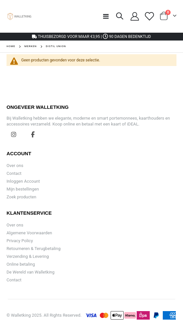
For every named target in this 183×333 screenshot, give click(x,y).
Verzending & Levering (28, 256)
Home (11, 46)
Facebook (32, 134)
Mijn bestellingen (23, 189)
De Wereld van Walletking (30, 272)
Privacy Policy (20, 240)
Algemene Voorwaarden (29, 232)
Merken (30, 46)
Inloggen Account (23, 181)
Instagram (13, 134)
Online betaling (21, 264)
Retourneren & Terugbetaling (34, 248)
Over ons (15, 165)
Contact (14, 173)
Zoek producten (21, 196)
